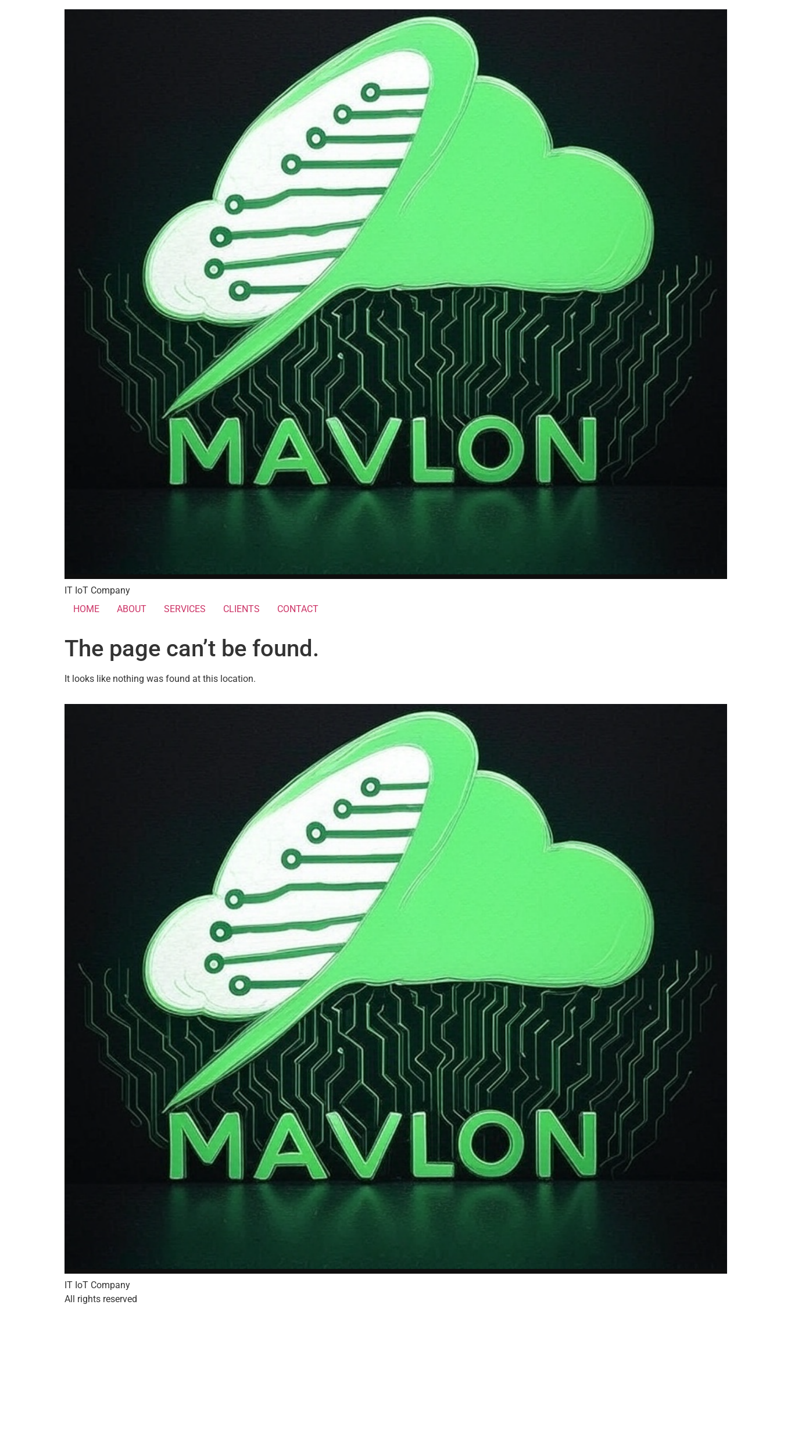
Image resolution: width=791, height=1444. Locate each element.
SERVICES (185, 608)
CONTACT (297, 608)
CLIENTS (241, 608)
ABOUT (131, 608)
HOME (86, 608)
